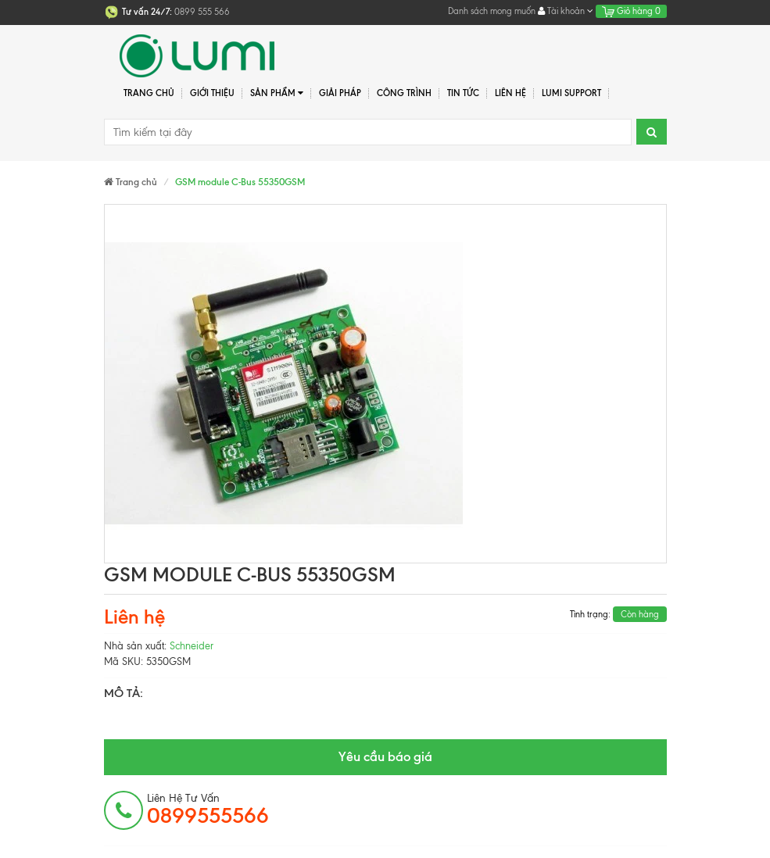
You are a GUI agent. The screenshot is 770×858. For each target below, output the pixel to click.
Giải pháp (340, 93)
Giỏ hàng (631, 10)
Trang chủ (149, 93)
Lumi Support (571, 93)
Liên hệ (510, 93)
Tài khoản (565, 10)
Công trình (404, 93)
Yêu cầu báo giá (385, 756)
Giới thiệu (212, 93)
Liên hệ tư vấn (208, 810)
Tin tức (463, 93)
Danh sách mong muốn (491, 10)
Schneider (191, 646)
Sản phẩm (277, 93)
